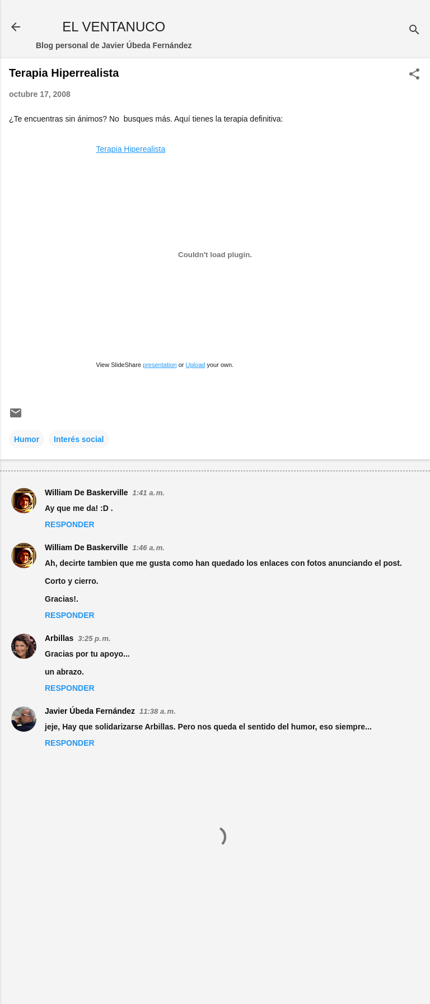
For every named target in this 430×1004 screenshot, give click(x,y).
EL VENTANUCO (113, 26)
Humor (26, 439)
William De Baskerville (86, 492)
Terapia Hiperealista (131, 149)
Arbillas (59, 638)
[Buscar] (414, 30)
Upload (195, 364)
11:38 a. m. (157, 711)
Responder (70, 524)
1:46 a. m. (149, 547)
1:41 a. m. (149, 493)
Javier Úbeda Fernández (90, 710)
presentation (160, 364)
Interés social (79, 439)
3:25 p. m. (94, 638)
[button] (414, 74)
